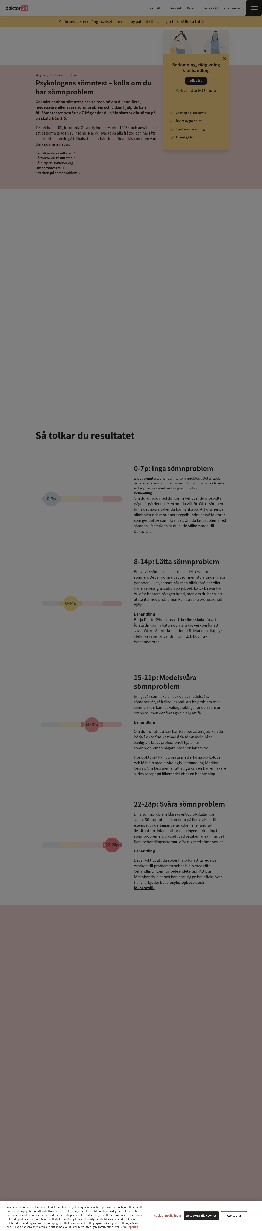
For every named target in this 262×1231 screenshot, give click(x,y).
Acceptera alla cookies (201, 1215)
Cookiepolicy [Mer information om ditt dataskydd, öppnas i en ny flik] (129, 1227)
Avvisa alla (234, 1215)
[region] (131, 1216)
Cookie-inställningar (167, 1215)
